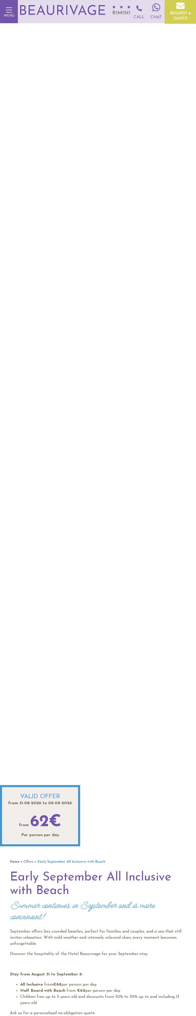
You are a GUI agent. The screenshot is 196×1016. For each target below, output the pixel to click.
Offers (28, 861)
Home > (16, 861)
